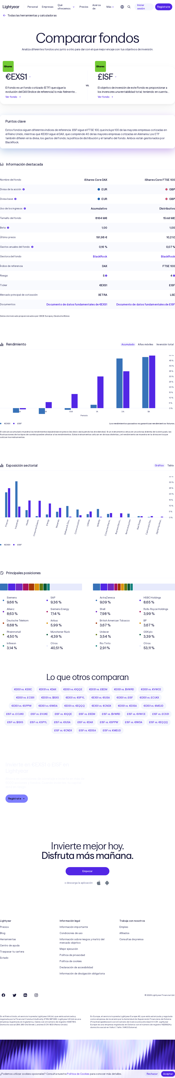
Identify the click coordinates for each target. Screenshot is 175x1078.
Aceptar (168, 1073)
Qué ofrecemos (66, 7)
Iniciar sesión (141, 7)
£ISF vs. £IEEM (87, 714)
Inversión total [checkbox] (165, 344)
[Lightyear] (11, 7)
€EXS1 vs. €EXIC (23, 689)
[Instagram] (36, 995)
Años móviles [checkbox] (145, 344)
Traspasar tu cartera (12, 951)
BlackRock (100, 256)
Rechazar (152, 1073)
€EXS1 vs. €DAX (47, 689)
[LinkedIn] (25, 995)
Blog (2, 933)
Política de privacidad (72, 955)
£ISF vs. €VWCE (136, 714)
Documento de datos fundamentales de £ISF (145, 304)
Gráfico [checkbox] (159, 465)
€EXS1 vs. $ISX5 (50, 697)
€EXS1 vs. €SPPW (21, 705)
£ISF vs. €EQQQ (158, 722)
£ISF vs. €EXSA (87, 730)
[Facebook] (3, 995)
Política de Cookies (78, 1073)
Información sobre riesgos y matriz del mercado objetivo (82, 941)
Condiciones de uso (71, 933)
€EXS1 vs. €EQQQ (74, 705)
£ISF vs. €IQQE (63, 714)
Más (110, 7)
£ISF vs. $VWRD (111, 714)
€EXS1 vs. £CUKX (149, 697)
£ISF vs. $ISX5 (15, 722)
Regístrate (163, 6)
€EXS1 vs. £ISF (125, 697)
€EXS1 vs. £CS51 (25, 697)
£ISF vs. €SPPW (109, 722)
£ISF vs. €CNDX (63, 730)
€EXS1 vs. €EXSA (127, 705)
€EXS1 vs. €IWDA (47, 705)
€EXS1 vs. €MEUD (153, 705)
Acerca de (96, 7)
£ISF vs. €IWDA (133, 722)
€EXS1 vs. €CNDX (101, 705)
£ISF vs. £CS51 (160, 714)
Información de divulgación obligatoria (82, 973)
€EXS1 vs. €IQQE (72, 689)
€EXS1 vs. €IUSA (100, 697)
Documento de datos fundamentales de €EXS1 (76, 304)
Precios (83, 6)
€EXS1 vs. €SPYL (75, 697)
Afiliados (124, 933)
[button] (41, 76)
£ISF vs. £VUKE (39, 714)
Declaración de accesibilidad (76, 967)
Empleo (123, 927)
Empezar (87, 871)
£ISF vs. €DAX (85, 722)
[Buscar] (129, 6)
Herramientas (8, 939)
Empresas (47, 6)
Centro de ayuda (9, 945)
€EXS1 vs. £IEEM (98, 689)
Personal (33, 6)
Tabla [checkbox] (170, 465)
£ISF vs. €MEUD (112, 730)
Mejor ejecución (69, 948)
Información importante (74, 927)
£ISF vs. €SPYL (38, 722)
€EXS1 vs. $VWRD (124, 689)
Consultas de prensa (131, 939)
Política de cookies (71, 961)
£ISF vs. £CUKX (15, 714)
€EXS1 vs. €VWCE (151, 689)
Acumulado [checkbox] (128, 344)
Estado (4, 957)
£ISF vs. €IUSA (62, 722)
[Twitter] (14, 995)
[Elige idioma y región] (122, 6)
